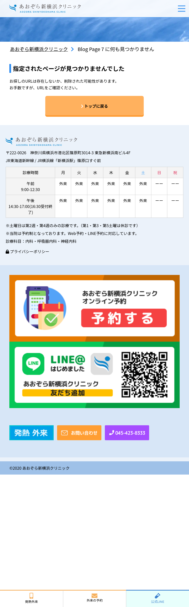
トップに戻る (94, 106)
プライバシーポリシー (27, 252)
